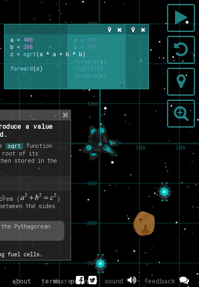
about (21, 281)
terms (50, 281)
